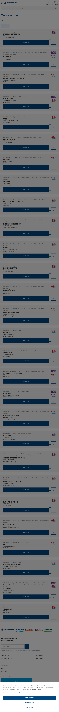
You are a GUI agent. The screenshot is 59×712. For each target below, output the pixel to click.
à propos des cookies (19, 693)
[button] (29, 698)
